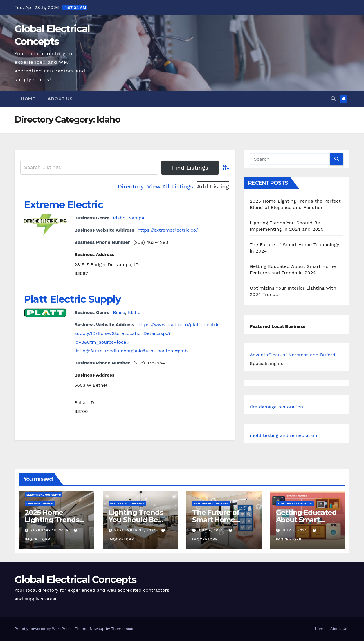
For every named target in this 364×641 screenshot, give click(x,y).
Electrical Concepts (43, 494)
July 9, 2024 (211, 530)
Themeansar (122, 629)
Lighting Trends (39, 503)
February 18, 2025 (50, 530)
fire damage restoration (276, 407)
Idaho (119, 218)
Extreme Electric (63, 205)
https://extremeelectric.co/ (168, 230)
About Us (60, 98)
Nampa (136, 218)
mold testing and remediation (283, 435)
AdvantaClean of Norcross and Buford (292, 354)
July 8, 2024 (295, 530)
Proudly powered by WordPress (44, 629)
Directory (131, 186)
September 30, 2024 (135, 530)
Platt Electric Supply (72, 299)
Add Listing (213, 186)
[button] (333, 98)
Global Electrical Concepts (75, 579)
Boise (119, 312)
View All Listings (170, 186)
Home (28, 98)
